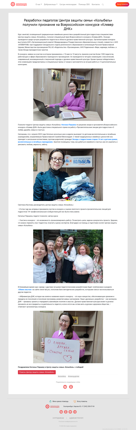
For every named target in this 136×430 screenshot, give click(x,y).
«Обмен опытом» (25, 290)
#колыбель (62, 376)
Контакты (96, 4)
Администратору (76, 418)
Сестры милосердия (68, 4)
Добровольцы (50, 4)
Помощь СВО (84, 4)
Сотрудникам (58, 418)
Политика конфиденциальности (68, 421)
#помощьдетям (73, 376)
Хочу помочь (122, 4)
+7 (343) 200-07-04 (88, 406)
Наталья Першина (69, 125)
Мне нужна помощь (58, 401)
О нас (38, 4)
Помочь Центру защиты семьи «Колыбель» (36, 372)
